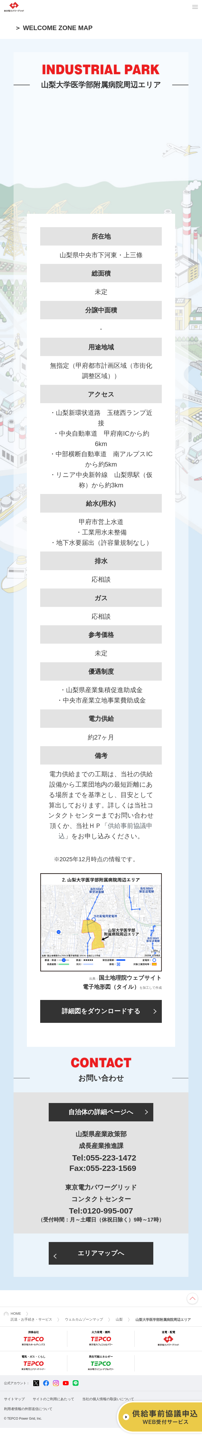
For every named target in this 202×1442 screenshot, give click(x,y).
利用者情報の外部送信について (28, 1423)
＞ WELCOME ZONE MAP (53, 27)
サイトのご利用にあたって (53, 1413)
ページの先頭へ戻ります (192, 1312)
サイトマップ (14, 1413)
